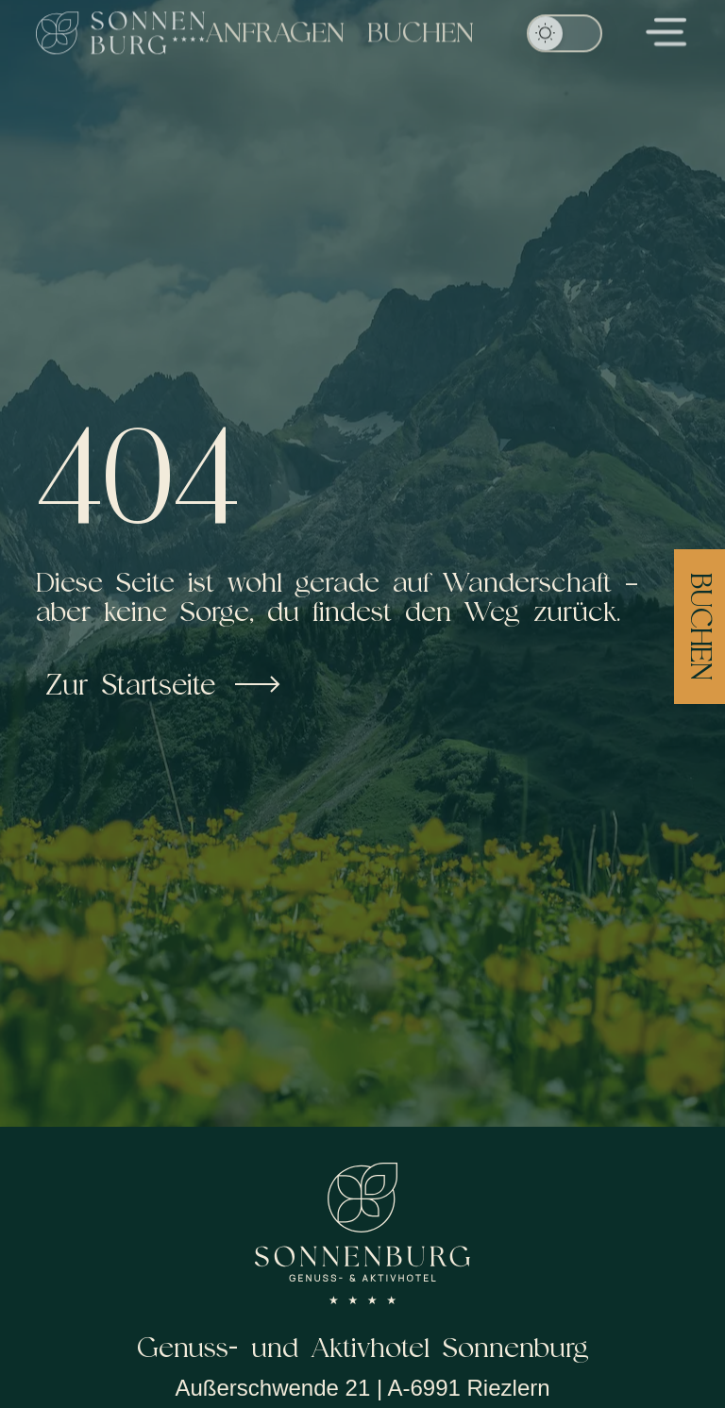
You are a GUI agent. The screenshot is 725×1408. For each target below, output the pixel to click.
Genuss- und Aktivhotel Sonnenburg (363, 1347)
